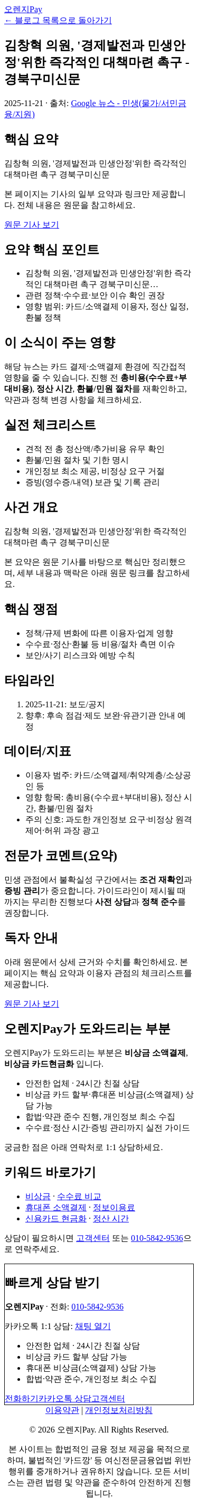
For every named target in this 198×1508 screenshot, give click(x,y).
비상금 (38, 1196)
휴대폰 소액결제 (56, 1207)
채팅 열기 (93, 1326)
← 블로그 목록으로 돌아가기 (58, 20)
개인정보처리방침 (119, 1410)
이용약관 (62, 1410)
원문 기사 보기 (31, 224)
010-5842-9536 (157, 1238)
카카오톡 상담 (65, 1398)
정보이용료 (114, 1207)
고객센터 (93, 1238)
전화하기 (22, 1398)
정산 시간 (111, 1218)
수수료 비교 (79, 1196)
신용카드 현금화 (56, 1218)
